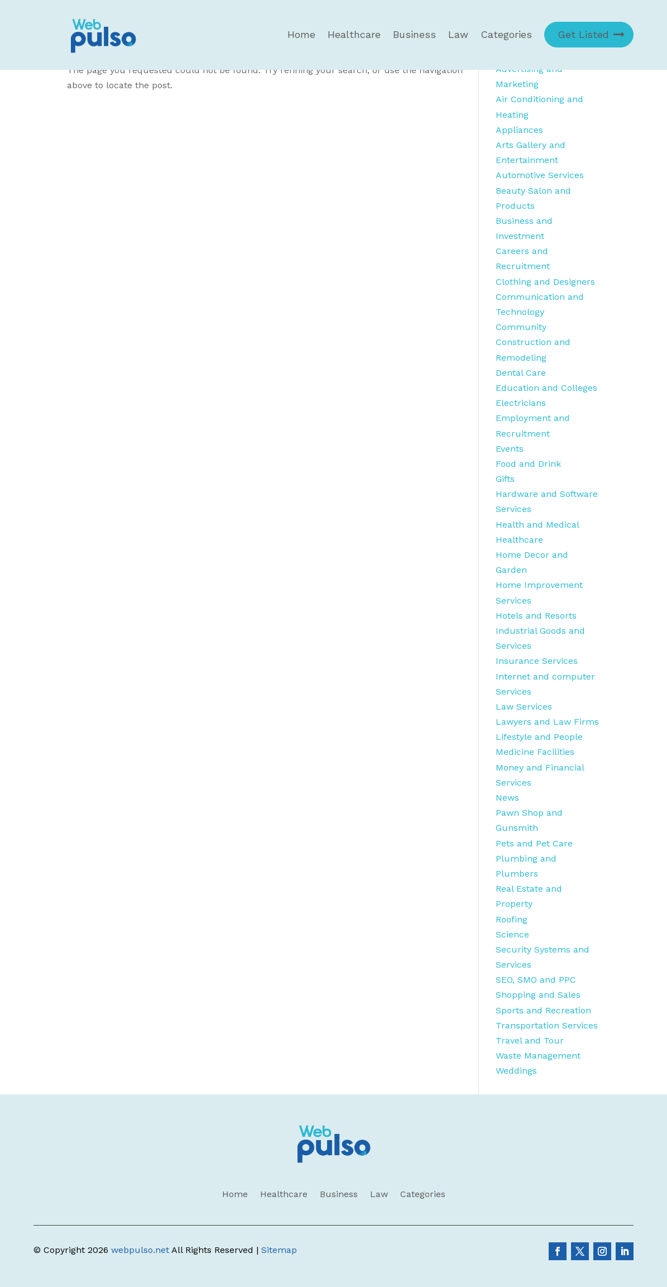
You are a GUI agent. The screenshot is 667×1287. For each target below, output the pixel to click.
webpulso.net (140, 1250)
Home (301, 35)
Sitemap (279, 1250)
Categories (506, 35)
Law (458, 35)
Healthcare (354, 35)
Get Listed (583, 34)
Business (414, 35)
